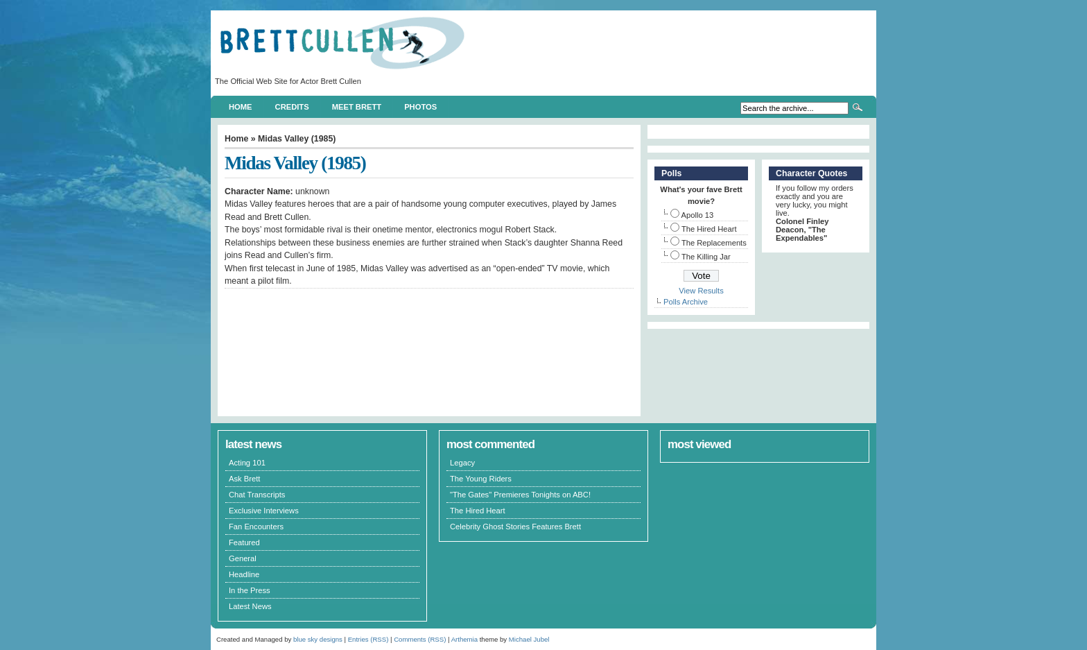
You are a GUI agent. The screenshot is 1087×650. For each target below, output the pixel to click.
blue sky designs (317, 639)
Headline (244, 574)
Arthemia (464, 639)
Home (240, 107)
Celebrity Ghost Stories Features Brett (515, 526)
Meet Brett (356, 107)
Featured (244, 542)
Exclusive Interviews (264, 510)
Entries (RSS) (368, 639)
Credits (292, 107)
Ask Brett (244, 478)
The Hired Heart (709, 229)
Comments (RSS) (420, 639)
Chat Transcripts (257, 494)
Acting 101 (247, 463)
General (242, 558)
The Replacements (714, 243)
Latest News (250, 606)
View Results (701, 290)
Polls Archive (685, 302)
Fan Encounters (256, 526)
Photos (420, 107)
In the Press (249, 590)
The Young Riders (481, 478)
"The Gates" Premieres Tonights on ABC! (520, 494)
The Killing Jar (706, 257)
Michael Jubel (529, 639)
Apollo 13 (697, 215)
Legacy (462, 463)
